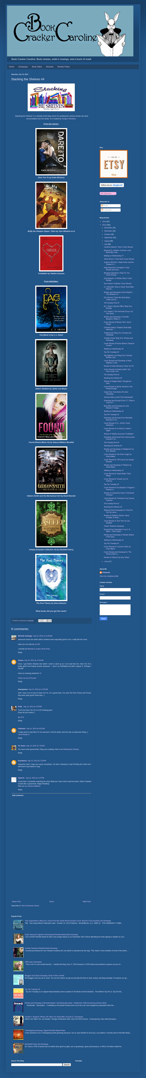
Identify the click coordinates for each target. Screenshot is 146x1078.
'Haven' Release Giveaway (114, 526)
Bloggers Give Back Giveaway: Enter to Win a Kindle (44, 976)
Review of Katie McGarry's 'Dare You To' (119, 366)
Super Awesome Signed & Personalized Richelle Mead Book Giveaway (51, 935)
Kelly (20, 707)
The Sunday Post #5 (111, 303)
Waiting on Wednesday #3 (113, 540)
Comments (106, 210)
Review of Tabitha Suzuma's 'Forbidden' (119, 434)
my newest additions (32, 786)
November (108, 231)
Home (11, 67)
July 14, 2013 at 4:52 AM (35, 729)
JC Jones (21, 746)
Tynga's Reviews (69, 119)
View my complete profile (109, 576)
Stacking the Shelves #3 (113, 507)
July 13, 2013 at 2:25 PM (32, 707)
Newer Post (16, 902)
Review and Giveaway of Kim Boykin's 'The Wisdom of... (118, 293)
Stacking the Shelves (71, 749)
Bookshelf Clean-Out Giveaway (36, 1044)
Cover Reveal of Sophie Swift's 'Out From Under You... (117, 370)
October (107, 234)
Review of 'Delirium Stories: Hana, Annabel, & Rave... (116, 516)
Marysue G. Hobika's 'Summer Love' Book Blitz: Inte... (117, 251)
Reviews (49, 67)
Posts (104, 206)
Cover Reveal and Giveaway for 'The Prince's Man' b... (117, 553)
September (108, 238)
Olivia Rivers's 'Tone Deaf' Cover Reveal (119, 259)
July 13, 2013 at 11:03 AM (34, 660)
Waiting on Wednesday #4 (113, 470)
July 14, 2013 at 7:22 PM (37, 761)
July (106, 244)
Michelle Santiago (25, 636)
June (106, 561)
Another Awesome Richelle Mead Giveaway (41, 948)
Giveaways (23, 67)
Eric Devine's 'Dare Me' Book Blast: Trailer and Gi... (117, 298)
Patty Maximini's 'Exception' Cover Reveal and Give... (116, 269)
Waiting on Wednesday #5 (113, 411)
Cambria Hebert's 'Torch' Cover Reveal (118, 247)
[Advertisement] (51, 879)
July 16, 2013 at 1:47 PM (35, 778)
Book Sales (37, 67)
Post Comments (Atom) (30, 906)
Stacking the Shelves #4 (113, 446)
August (107, 241)
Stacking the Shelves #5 (113, 378)
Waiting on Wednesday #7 (113, 256)
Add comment (17, 795)
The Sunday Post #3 (111, 442)
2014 (104, 222)
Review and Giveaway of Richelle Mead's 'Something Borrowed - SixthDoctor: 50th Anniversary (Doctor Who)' (66, 1003)
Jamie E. (21, 778)
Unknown (22, 729)
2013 (104, 225)
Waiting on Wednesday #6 (113, 349)
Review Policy (64, 67)
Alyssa (20, 660)
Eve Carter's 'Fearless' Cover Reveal (117, 284)
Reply (20, 652)
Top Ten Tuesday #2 (111, 543)
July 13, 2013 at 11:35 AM (38, 689)
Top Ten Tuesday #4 (111, 415)
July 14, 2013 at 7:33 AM (35, 746)
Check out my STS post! (27, 678)
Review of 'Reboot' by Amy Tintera (116, 557)
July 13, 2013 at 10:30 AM (42, 636)
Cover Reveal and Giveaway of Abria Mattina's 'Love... (117, 362)
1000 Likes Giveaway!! (33, 962)
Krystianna (22, 761)
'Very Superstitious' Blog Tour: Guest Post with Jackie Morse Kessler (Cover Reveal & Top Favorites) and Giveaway (68, 921)
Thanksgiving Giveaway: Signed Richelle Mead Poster (45, 1030)
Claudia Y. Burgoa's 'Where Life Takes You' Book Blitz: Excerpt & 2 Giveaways (54, 1017)
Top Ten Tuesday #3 (111, 484)
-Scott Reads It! (24, 734)
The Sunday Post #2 (111, 504)
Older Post (87, 902)
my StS (37, 644)
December (108, 228)
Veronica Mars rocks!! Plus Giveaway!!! (118, 397)
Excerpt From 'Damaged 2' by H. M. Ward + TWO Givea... (117, 530)
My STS (21, 717)
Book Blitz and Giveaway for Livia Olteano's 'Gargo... (116, 407)
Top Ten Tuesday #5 (111, 352)
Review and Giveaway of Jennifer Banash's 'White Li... (116, 318)
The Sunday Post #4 (111, 375)
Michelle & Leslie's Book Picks (38, 649)
